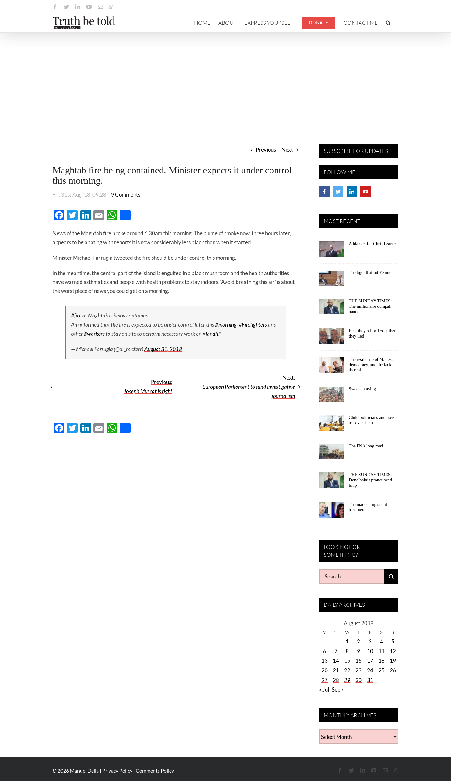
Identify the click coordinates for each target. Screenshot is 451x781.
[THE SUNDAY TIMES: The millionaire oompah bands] (331, 309)
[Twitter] (338, 191)
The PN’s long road (366, 446)
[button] (388, 22)
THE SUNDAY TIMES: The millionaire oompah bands (370, 306)
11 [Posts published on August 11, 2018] (381, 651)
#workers (94, 333)
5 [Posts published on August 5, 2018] (392, 641)
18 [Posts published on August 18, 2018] (381, 660)
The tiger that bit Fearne (370, 272)
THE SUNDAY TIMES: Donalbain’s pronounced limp (370, 480)
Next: (249, 386)
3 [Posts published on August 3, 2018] (370, 641)
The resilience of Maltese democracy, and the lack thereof (371, 364)
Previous (266, 149)
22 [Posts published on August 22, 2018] (347, 670)
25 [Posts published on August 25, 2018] (381, 670)
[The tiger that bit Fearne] (331, 280)
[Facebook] (324, 191)
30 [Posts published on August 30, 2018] (358, 680)
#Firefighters (253, 324)
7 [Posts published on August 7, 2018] (335, 651)
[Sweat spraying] (331, 397)
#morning (226, 324)
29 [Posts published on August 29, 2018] (347, 680)
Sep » (338, 689)
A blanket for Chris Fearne (372, 243)
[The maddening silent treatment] (331, 512)
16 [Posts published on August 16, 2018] (358, 660)
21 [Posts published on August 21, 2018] (336, 670)
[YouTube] (365, 191)
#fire (76, 315)
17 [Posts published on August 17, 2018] (370, 660)
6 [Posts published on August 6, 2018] (324, 651)
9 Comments (125, 194)
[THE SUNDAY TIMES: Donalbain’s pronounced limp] (331, 482)
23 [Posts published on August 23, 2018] (358, 670)
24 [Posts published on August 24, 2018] (370, 670)
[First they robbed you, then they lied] (331, 338)
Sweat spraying (362, 389)
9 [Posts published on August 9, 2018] (358, 651)
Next (287, 149)
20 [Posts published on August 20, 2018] (324, 670)
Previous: (148, 386)
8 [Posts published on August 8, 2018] (347, 651)
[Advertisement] (225, 80)
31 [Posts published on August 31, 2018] (370, 680)
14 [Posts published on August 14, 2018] (336, 660)
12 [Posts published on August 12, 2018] (393, 651)
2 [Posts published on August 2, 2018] (358, 641)
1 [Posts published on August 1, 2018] (347, 641)
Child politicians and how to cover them (371, 420)
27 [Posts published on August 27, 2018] (324, 680)
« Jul (324, 689)
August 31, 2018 (163, 349)
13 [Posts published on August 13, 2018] (324, 660)
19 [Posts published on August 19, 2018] (393, 660)
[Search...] (351, 576)
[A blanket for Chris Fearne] (331, 251)
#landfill (212, 333)
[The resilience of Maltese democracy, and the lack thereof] (331, 367)
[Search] (391, 576)
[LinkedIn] (352, 191)
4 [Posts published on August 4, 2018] (381, 641)
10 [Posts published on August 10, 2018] (370, 651)
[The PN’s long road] (331, 454)
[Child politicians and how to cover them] (331, 425)
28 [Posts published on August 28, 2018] (336, 680)
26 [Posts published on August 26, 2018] (393, 670)
